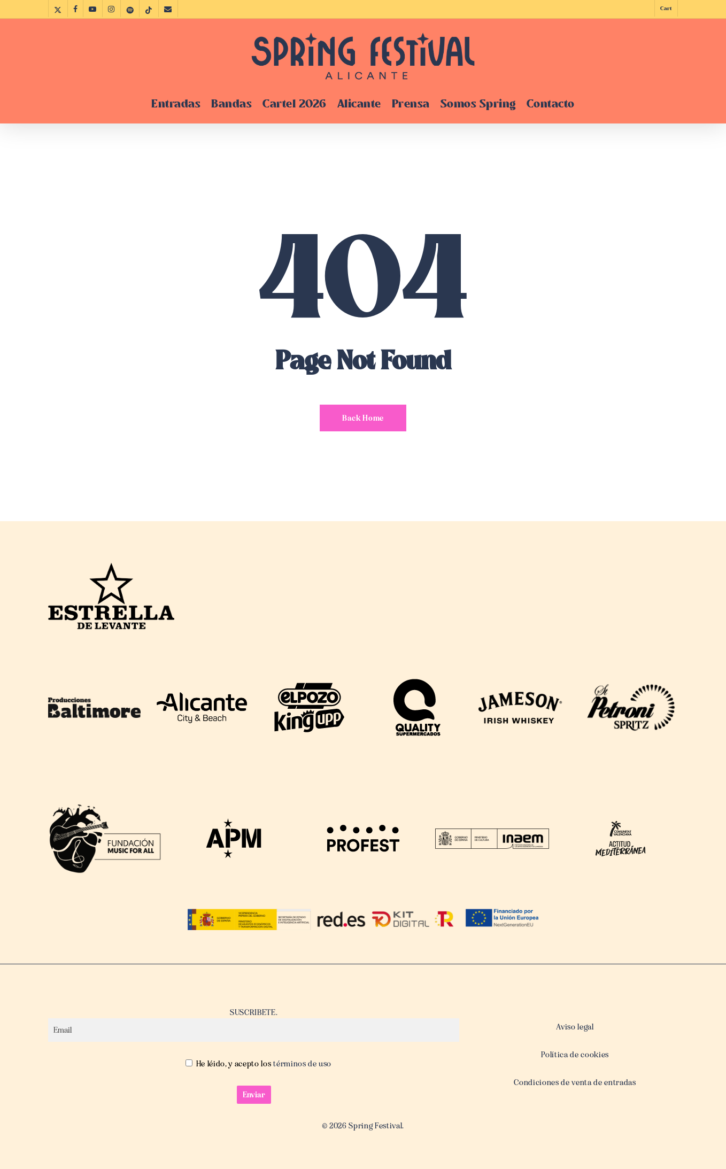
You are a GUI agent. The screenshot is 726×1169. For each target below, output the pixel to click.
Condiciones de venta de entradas (575, 1082)
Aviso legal (574, 1027)
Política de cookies (575, 1054)
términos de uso (302, 1064)
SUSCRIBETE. (253, 1025)
